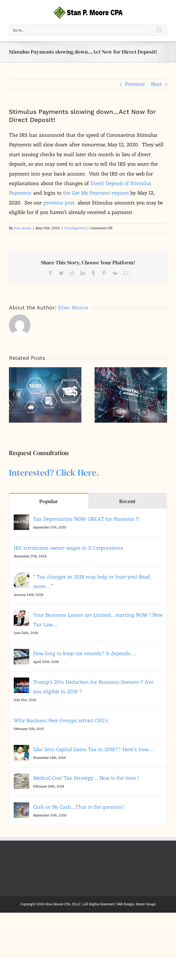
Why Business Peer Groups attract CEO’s (61, 721)
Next (156, 84)
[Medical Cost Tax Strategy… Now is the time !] (21, 778)
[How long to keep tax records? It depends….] (21, 653)
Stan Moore (22, 228)
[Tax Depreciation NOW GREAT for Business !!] (21, 519)
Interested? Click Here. (54, 472)
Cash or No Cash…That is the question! (78, 807)
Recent (127, 501)
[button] (13, 394)
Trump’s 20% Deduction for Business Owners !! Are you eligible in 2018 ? (93, 687)
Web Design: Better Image (136, 904)
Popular (48, 501)
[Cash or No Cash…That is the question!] (21, 807)
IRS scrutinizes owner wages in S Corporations (68, 548)
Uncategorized (75, 228)
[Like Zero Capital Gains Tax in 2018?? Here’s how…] (21, 749)
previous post (59, 203)
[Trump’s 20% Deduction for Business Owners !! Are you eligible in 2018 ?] (21, 682)
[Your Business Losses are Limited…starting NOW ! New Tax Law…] (21, 615)
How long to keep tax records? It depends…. (84, 653)
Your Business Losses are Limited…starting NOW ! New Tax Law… (97, 620)
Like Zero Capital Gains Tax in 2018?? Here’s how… (93, 749)
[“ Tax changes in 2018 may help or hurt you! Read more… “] (21, 577)
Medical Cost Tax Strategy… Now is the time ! (86, 778)
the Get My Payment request (96, 193)
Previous (135, 84)
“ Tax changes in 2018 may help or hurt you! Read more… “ (91, 581)
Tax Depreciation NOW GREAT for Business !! (86, 519)
